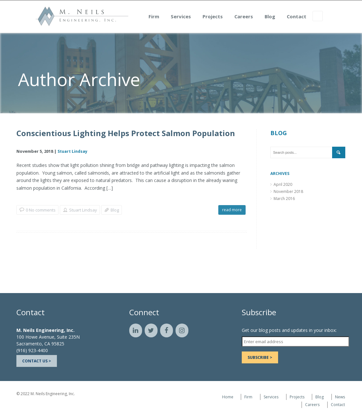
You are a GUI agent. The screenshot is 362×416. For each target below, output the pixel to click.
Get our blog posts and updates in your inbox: (289, 330)
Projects (235, 17)
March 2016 (284, 198)
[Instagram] (182, 330)
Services (203, 17)
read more (232, 209)
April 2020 (283, 184)
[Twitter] (151, 330)
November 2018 (288, 191)
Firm (176, 17)
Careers (266, 17)
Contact (319, 17)
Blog (292, 17)
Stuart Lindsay (72, 151)
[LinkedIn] (135, 330)
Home (227, 397)
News (340, 397)
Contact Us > (36, 361)
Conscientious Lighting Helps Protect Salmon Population (125, 133)
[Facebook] (166, 330)
